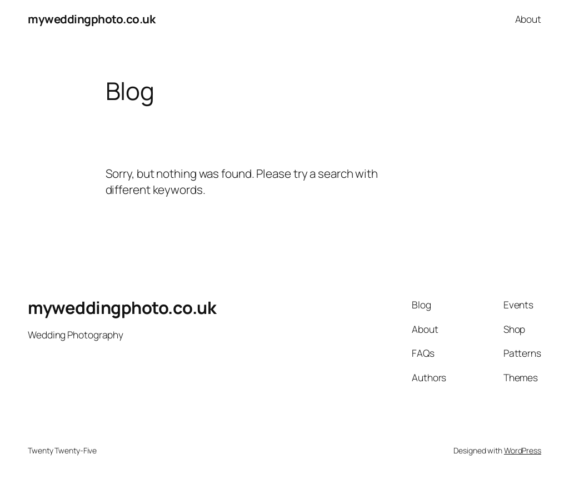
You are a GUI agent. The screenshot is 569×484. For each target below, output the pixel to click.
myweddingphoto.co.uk (91, 19)
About (528, 19)
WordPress (522, 450)
